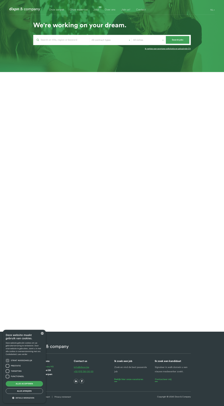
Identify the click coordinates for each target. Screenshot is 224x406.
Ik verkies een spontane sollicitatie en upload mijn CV (168, 49)
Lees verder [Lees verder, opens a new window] (22, 354)
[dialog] (24, 366)
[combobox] (212, 10)
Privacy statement (62, 397)
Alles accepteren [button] (24, 383)
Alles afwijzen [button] (24, 391)
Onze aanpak (56, 9)
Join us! (125, 9)
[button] (24, 398)
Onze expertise (79, 9)
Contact (141, 9)
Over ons (110, 9)
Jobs (96, 9)
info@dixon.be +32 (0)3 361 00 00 (83, 369)
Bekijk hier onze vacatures (128, 379)
